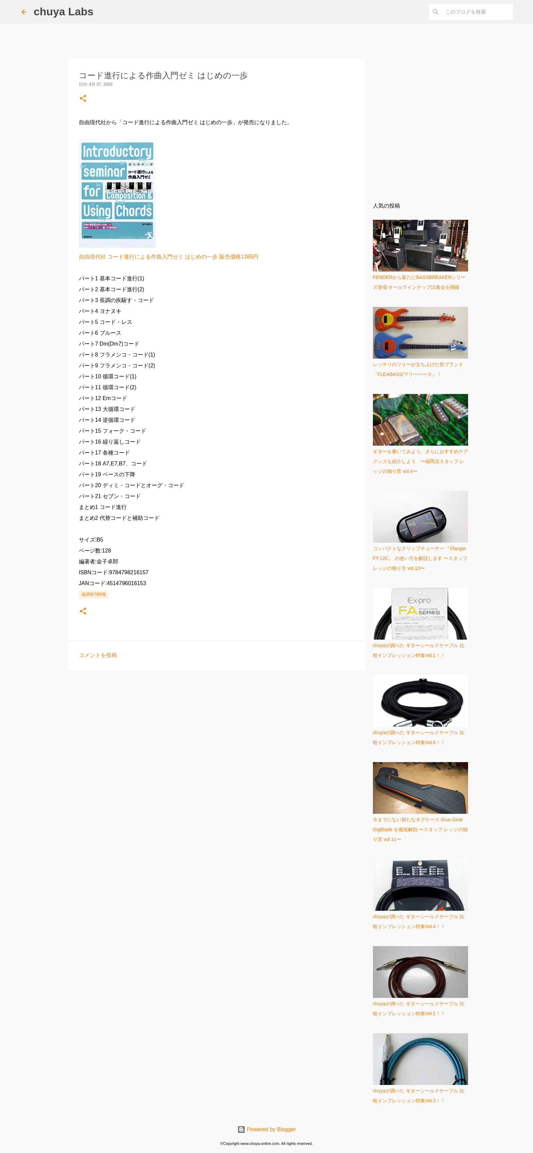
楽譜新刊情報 (94, 594)
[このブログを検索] (477, 12)
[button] (83, 98)
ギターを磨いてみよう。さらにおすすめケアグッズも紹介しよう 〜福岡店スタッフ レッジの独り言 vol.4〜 (420, 461)
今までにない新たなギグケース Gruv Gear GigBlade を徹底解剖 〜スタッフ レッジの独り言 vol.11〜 (420, 829)
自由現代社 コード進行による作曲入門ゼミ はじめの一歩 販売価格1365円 (169, 257)
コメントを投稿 (98, 655)
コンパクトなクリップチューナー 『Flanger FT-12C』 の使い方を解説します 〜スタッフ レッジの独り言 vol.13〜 (420, 558)
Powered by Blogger (266, 1129)
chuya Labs (63, 11)
